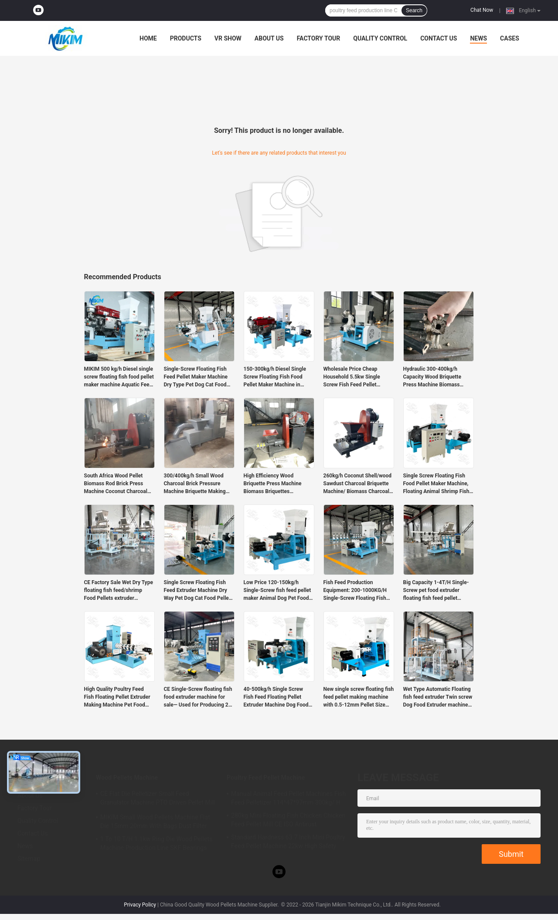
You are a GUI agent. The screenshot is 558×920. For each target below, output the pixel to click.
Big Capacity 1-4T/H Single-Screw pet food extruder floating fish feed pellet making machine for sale (436, 590)
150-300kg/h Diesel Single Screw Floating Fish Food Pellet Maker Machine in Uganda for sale (275, 377)
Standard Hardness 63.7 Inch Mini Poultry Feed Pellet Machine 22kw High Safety (288, 841)
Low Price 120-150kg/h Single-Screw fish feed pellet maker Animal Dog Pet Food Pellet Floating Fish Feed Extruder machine (277, 590)
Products (185, 38)
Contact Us (438, 38)
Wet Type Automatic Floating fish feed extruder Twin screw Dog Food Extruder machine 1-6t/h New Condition (438, 697)
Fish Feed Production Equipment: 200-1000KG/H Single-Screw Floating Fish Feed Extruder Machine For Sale (355, 590)
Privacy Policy (140, 905)
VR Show (228, 38)
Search (414, 10)
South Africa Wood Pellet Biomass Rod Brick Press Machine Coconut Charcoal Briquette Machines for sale (116, 484)
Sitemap (28, 858)
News (478, 38)
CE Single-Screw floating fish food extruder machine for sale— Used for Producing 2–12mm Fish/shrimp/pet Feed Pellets (198, 697)
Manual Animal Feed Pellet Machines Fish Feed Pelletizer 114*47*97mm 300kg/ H (288, 798)
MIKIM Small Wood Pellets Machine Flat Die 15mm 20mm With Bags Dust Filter (155, 821)
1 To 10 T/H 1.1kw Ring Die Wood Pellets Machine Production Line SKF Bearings (156, 843)
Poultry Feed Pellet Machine (266, 777)
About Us (269, 38)
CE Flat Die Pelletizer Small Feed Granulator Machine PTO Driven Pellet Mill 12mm (157, 799)
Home (148, 38)
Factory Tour (318, 38)
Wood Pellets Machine (127, 777)
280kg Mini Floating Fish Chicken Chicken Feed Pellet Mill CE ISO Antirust (288, 820)
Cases (509, 38)
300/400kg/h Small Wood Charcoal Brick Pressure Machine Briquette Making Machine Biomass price (195, 484)
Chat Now (481, 10)
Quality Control (380, 38)
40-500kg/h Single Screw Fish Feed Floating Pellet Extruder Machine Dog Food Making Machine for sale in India (276, 697)
